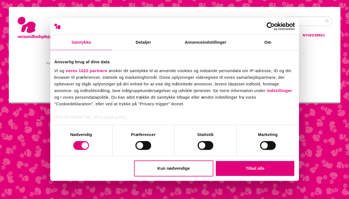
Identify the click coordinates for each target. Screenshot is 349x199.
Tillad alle (255, 168)
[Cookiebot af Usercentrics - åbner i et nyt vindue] (270, 26)
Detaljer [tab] (143, 42)
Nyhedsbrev (314, 35)
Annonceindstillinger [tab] (205, 42)
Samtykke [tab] (81, 42)
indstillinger (279, 90)
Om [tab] (267, 42)
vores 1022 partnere (86, 70)
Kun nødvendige (174, 168)
